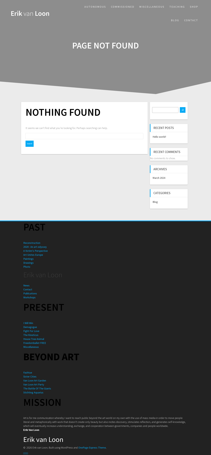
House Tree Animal (33, 339)
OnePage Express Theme (92, 447)
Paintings (28, 258)
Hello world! (159, 136)
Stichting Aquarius (33, 392)
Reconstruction (31, 243)
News (26, 285)
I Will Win (28, 323)
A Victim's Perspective (35, 250)
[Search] (182, 110)
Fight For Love (31, 331)
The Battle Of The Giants (37, 388)
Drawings (28, 262)
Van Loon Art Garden (34, 380)
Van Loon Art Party (33, 384)
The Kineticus (30, 335)
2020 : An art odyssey (35, 247)
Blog (175, 20)
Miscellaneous (151, 6)
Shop (194, 6)
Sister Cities (29, 376)
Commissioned (122, 6)
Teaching (177, 6)
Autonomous (95, 6)
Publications (30, 293)
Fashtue (27, 372)
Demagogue (30, 327)
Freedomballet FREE (34, 343)
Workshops (29, 297)
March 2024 (159, 178)
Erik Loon (30, 13)
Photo (26, 266)
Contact (191, 20)
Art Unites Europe (33, 254)
